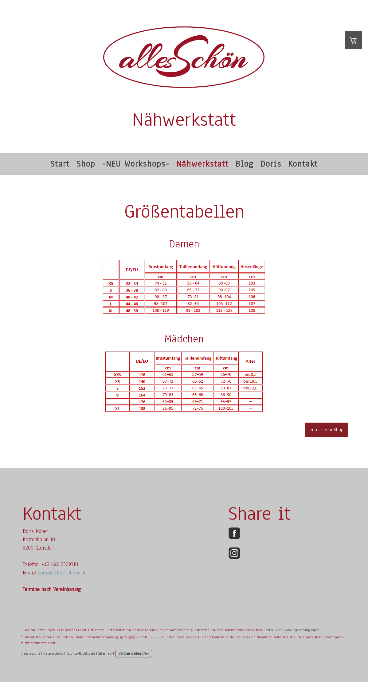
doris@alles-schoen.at (62, 572)
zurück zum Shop (326, 430)
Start (60, 163)
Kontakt (303, 163)
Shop (85, 163)
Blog (245, 163)
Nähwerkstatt (202, 163)
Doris (270, 163)
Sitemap (105, 653)
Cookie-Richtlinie (80, 653)
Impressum (30, 653)
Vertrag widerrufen (134, 653)
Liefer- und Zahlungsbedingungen (291, 630)
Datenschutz (53, 653)
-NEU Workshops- (136, 163)
